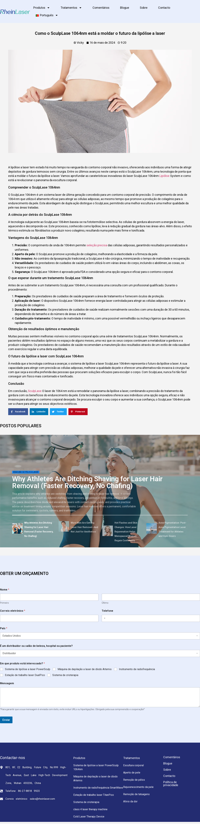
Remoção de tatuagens (136, 794)
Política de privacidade (170, 783)
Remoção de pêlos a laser (25, 472)
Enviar (6, 719)
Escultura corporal (133, 765)
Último (105, 603)
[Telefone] (151, 618)
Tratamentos (71, 8)
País (3, 628)
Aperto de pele (131, 772)
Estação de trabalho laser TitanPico (93, 794)
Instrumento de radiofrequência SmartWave (98, 787)
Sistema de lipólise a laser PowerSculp (27, 669)
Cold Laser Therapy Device (88, 816)
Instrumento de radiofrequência (137, 669)
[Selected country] (104, 618)
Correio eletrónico (12, 610)
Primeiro (4, 603)
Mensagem (7, 683)
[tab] (34, 529)
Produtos (41, 8)
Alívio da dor (130, 801)
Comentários (101, 7)
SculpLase (35, 391)
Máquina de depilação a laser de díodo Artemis (85, 669)
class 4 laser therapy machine (90, 809)
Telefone (107, 610)
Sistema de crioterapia (65, 675)
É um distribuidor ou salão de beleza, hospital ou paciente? (36, 645)
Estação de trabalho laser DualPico (25, 675)
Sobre (143, 7)
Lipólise (164, 176)
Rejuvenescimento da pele (138, 787)
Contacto (164, 7)
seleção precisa (96, 245)
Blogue (124, 7)
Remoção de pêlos (134, 779)
